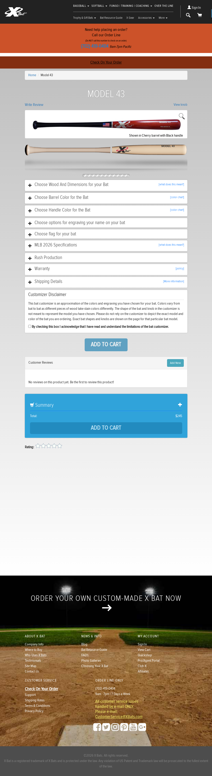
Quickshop (145, 655)
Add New (175, 363)
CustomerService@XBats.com (118, 716)
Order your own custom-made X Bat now (106, 602)
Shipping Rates (34, 700)
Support (30, 695)
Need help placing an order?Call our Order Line (106, 38)
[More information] (173, 281)
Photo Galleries (91, 661)
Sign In (194, 8)
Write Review (34, 105)
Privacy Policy (34, 711)
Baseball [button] (81, 6)
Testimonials (33, 661)
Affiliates (143, 671)
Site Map (30, 666)
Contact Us (32, 671)
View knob (180, 105)
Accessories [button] (146, 18)
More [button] (163, 18)
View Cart (144, 650)
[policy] (180, 268)
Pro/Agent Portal (149, 661)
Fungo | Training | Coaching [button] (130, 6)
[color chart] (177, 197)
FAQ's (85, 655)
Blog (84, 644)
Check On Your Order (106, 62)
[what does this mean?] (171, 184)
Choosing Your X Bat (94, 666)
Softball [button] (99, 6)
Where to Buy (33, 650)
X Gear (130, 18)
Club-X (142, 666)
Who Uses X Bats (36, 655)
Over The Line (163, 6)
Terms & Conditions (37, 706)
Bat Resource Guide (111, 18)
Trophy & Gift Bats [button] (84, 18)
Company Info (34, 644)
